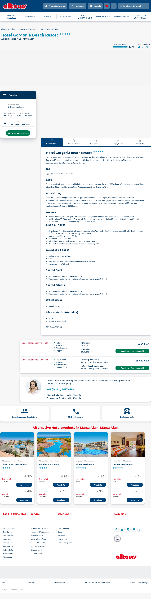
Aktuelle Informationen (40, 530)
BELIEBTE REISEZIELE (11, 16)
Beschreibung (51, 144)
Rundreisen (7, 544)
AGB (4, 580)
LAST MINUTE (29, 17)
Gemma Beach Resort (123, 466)
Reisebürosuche (36, 551)
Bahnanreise (8, 555)
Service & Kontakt (37, 544)
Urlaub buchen (9, 530)
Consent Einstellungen (139, 580)
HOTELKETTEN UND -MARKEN (140, 16)
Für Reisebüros (36, 555)
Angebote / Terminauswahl (132, 353)
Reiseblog (7, 541)
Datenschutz (59, 580)
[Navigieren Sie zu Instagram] (122, 531)
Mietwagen (7, 559)
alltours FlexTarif (37, 537)
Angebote (24, 486)
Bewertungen (95, 144)
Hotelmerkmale (74, 144)
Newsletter (62, 537)
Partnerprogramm (65, 544)
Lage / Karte (118, 144)
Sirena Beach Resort (86, 466)
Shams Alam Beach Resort (15, 466)
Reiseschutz (8, 551)
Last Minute (8, 537)
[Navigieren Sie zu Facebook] (116, 531)
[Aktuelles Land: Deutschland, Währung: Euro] (114, 6)
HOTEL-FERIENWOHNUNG (84, 16)
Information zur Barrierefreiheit (97, 580)
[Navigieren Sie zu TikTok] (139, 531)
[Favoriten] (107, 6)
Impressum (29, 580)
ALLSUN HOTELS (103, 17)
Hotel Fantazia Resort (50, 466)
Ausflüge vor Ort (9, 548)
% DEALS (47, 17)
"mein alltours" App (38, 541)
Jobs (60, 534)
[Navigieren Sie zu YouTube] (134, 531)
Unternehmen (63, 530)
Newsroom (62, 541)
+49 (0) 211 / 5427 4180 (60, 391)
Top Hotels (7, 534)
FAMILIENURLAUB (121, 17)
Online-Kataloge (37, 548)
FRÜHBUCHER (65, 17)
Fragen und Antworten (39, 534)
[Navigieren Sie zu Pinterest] (128, 531)
